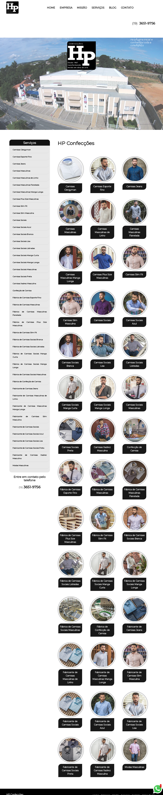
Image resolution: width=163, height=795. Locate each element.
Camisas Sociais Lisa (22, 241)
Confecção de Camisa (22, 290)
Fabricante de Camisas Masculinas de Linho (30, 397)
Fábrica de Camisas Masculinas (26, 304)
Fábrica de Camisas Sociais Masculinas (30, 374)
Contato (127, 7)
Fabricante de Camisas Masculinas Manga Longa (30, 408)
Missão (82, 7)
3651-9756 (147, 23)
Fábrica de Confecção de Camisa (27, 381)
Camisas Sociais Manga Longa (26, 262)
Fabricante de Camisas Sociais (26, 427)
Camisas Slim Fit (20, 206)
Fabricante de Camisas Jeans (25, 388)
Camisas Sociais (20, 220)
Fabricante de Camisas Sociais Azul (28, 434)
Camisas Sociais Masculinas (25, 269)
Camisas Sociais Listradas (24, 248)
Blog (112, 7)
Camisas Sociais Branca (23, 234)
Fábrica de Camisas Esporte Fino (27, 297)
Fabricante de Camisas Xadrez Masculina (30, 457)
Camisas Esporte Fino (22, 157)
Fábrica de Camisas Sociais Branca (28, 339)
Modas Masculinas (21, 465)
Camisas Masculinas (22, 171)
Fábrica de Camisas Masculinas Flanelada (30, 313)
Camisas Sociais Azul (22, 227)
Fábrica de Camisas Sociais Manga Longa (30, 366)
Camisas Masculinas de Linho (26, 178)
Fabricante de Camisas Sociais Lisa (28, 441)
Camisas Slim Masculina (23, 213)
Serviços (98, 7)
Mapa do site (148, 779)
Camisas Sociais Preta (22, 276)
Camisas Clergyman (22, 150)
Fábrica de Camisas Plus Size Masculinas (30, 324)
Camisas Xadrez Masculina (25, 283)
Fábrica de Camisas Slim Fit (25, 332)
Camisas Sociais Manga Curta (26, 255)
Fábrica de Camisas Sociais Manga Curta (30, 355)
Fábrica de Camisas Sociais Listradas (29, 346)
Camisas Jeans (19, 164)
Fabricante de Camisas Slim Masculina (30, 418)
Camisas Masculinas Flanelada (26, 185)
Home (51, 7)
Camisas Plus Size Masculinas (26, 199)
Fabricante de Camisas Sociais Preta (29, 448)
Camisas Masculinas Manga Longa (28, 192)
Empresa (66, 7)
